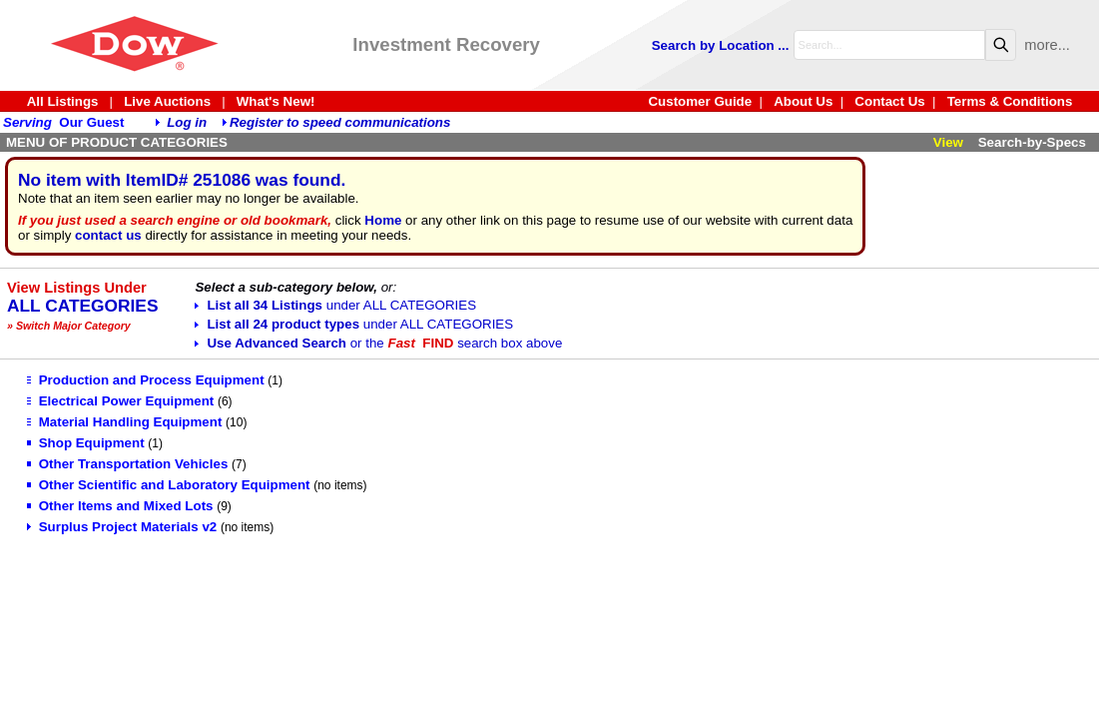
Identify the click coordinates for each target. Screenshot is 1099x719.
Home (382, 220)
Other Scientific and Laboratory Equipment (168, 484)
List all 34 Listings (335, 305)
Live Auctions (167, 101)
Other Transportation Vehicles (128, 463)
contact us (108, 235)
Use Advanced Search (378, 343)
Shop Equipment (86, 442)
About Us (803, 101)
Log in (187, 122)
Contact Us (889, 101)
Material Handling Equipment (125, 421)
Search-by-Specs (1032, 142)
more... (1047, 45)
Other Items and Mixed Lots (120, 505)
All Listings (63, 101)
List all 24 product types (354, 324)
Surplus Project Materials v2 (122, 526)
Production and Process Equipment (146, 379)
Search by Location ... (721, 45)
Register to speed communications (340, 122)
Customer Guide (700, 101)
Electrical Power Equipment (121, 400)
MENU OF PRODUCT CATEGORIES (117, 142)
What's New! (276, 101)
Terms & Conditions (1010, 101)
